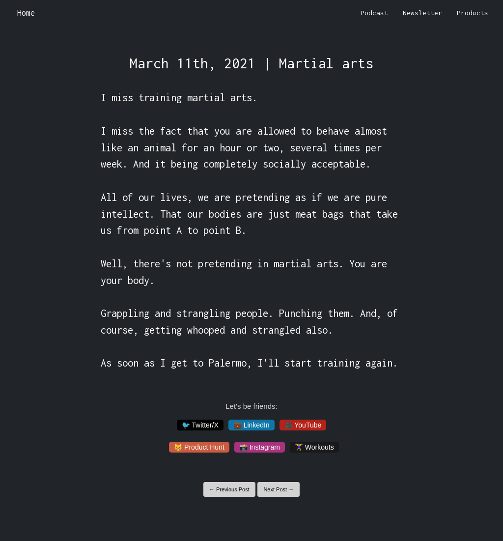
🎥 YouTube (303, 425)
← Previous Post (229, 489)
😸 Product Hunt (199, 447)
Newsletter (422, 13)
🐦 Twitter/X (200, 425)
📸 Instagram (259, 447)
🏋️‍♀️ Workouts (314, 447)
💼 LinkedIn (251, 425)
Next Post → (278, 489)
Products (472, 13)
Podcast (374, 13)
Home (26, 12)
